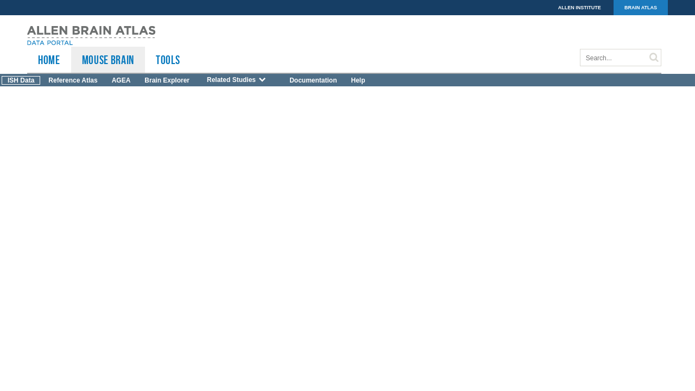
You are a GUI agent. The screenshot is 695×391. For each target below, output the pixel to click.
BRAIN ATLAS (640, 7)
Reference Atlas (72, 80)
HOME (49, 59)
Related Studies (237, 80)
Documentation (313, 80)
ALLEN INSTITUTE (579, 7)
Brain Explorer (166, 80)
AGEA (121, 80)
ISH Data (21, 80)
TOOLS (168, 59)
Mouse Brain (108, 59)
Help (358, 80)
